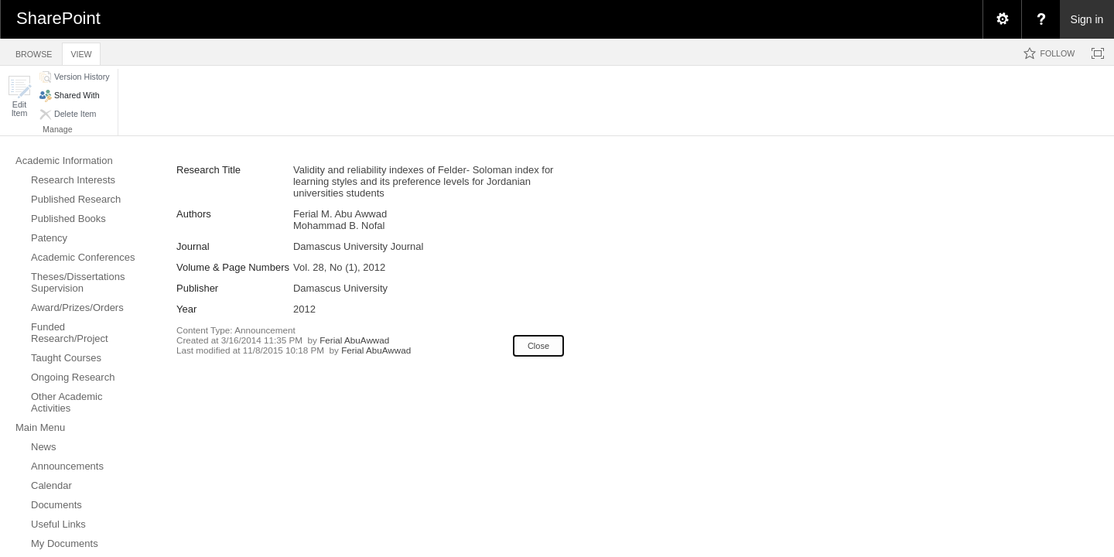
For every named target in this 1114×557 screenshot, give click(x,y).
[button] (19, 96)
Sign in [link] (1087, 19)
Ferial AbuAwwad (354, 340)
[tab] (33, 51)
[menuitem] (1001, 19)
